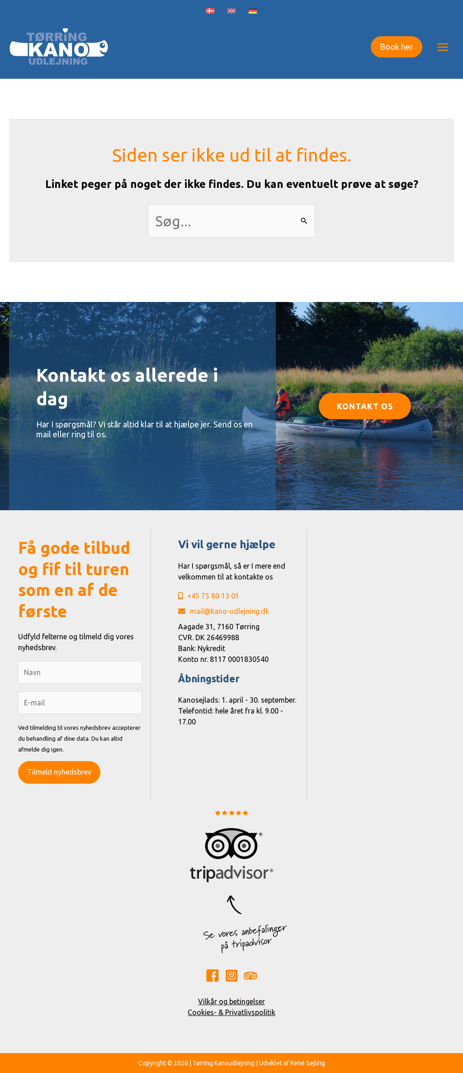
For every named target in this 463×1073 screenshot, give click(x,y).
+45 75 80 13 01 (208, 596)
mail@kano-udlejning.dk (223, 611)
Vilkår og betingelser (231, 1001)
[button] (396, 46)
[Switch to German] (253, 11)
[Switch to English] (231, 11)
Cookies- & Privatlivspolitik (231, 1012)
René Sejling (307, 1063)
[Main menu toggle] (442, 46)
